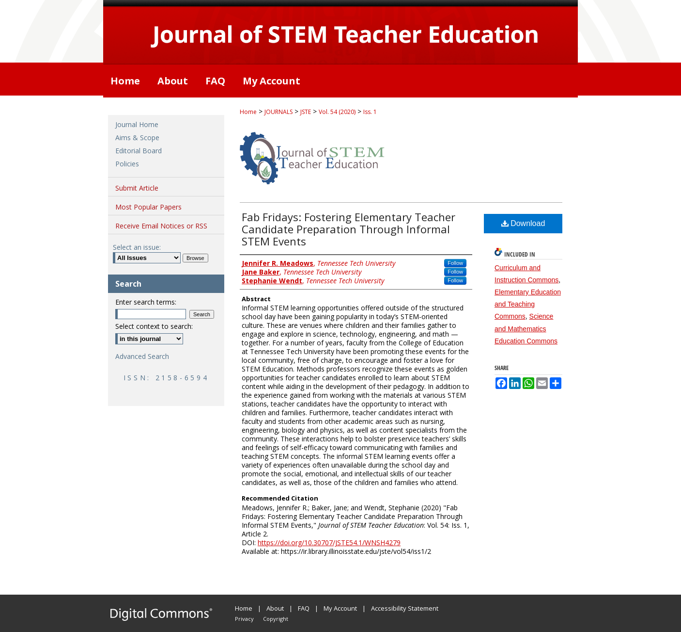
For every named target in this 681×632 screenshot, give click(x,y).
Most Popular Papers (148, 206)
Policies (127, 163)
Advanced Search (142, 356)
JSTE (305, 112)
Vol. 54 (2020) (337, 112)
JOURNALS (278, 112)
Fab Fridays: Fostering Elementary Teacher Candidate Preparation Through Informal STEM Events (348, 229)
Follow (455, 263)
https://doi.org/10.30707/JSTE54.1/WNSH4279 (329, 542)
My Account (340, 608)
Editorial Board (138, 150)
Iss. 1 (370, 112)
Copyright (275, 618)
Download (523, 223)
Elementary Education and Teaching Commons (528, 304)
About (275, 608)
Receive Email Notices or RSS (161, 225)
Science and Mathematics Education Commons (526, 328)
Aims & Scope (137, 137)
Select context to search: (154, 326)
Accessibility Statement (404, 608)
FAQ (304, 608)
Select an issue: (137, 247)
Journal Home (136, 124)
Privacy (244, 618)
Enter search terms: (145, 302)
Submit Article (136, 188)
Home (248, 112)
